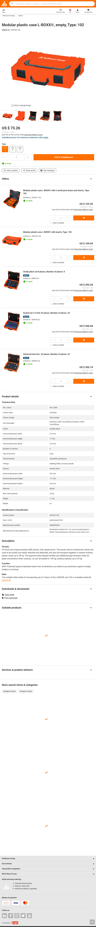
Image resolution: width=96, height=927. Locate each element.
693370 (5, 580)
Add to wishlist (11, 170)
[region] (48, 115)
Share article (29, 170)
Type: (4, 144)
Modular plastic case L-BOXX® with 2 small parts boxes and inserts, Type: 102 (56, 192)
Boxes (21, 16)
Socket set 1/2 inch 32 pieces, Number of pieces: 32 (46, 313)
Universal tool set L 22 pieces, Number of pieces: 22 (46, 354)
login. (46, 137)
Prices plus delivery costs (32, 135)
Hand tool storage (8, 16)
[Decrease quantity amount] (5, 157)
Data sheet (8, 594)
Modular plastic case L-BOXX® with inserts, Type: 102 (47, 232)
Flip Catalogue (47, 170)
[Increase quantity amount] (28, 157)
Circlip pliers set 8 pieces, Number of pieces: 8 (44, 271)
